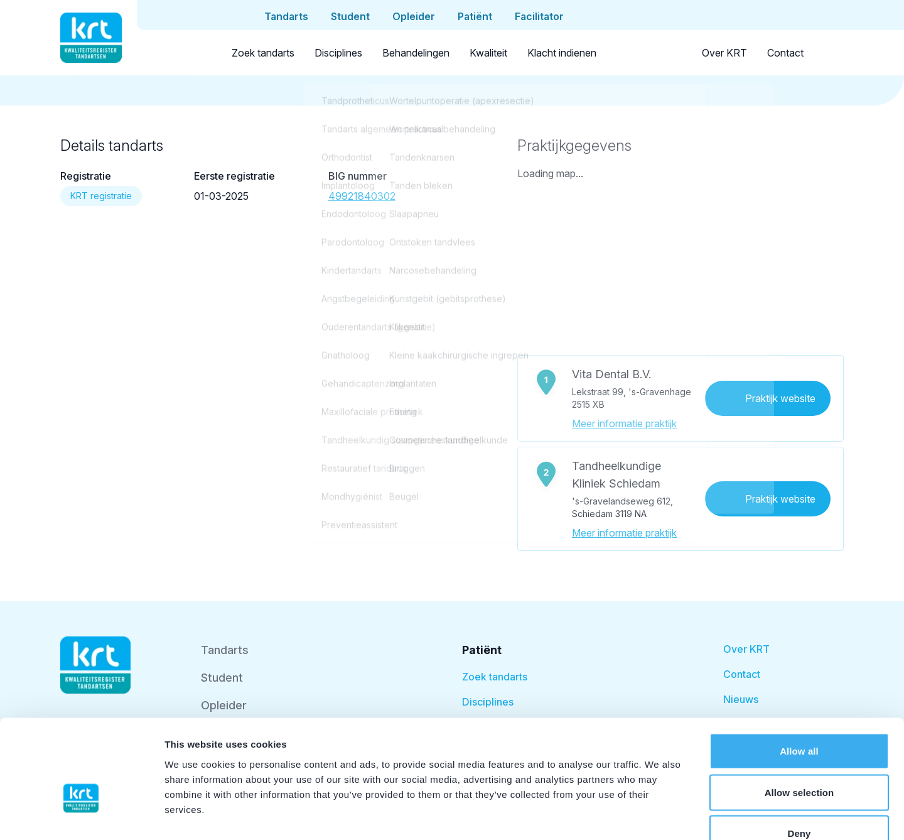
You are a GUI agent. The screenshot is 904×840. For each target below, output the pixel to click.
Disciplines (338, 52)
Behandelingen (415, 52)
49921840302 (362, 196)
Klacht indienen (561, 52)
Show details (659, 815)
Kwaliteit (488, 52)
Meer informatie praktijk (624, 423)
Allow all (799, 675)
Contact (785, 52)
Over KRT (724, 52)
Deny (798, 757)
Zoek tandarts (263, 52)
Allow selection (799, 716)
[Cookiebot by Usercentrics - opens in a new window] (81, 815)
